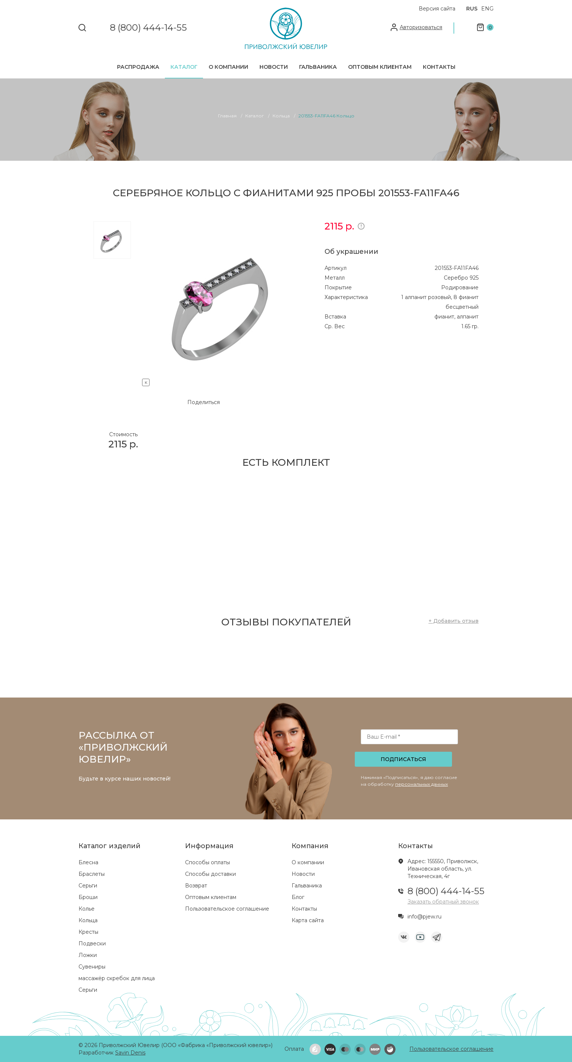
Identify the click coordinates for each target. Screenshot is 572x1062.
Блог (298, 897)
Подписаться (403, 759)
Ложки (88, 955)
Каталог (183, 67)
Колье (87, 908)
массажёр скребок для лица (117, 978)
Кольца (88, 920)
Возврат (196, 885)
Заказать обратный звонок (443, 901)
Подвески (92, 943)
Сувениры (92, 966)
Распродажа (138, 67)
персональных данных (421, 784)
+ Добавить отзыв (453, 621)
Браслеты (92, 874)
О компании (228, 67)
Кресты (88, 932)
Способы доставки (210, 874)
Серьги (88, 885)
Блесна (88, 862)
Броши (88, 897)
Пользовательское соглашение (227, 908)
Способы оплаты (207, 862)
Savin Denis (130, 1052)
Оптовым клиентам (380, 67)
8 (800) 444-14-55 (148, 28)
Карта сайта (308, 920)
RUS (471, 8)
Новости (273, 67)
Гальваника (318, 67)
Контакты (439, 67)
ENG (487, 8)
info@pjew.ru (425, 916)
